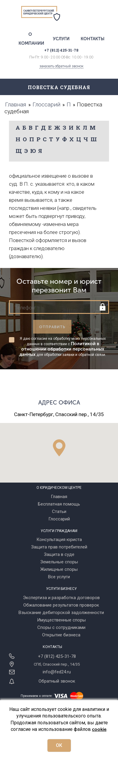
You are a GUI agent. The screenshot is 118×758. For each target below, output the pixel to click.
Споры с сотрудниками (61, 627)
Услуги (61, 38)
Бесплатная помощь (59, 504)
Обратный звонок (57, 681)
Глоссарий (59, 519)
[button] (59, 447)
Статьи (59, 511)
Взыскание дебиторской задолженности (61, 612)
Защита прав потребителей (59, 547)
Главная (59, 496)
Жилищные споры (59, 569)
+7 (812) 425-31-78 (57, 656)
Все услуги (59, 576)
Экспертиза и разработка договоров (61, 597)
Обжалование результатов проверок (61, 605)
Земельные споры (59, 562)
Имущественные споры (61, 620)
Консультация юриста (59, 539)
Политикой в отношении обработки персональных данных (61, 349)
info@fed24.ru (57, 672)
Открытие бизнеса (61, 635)
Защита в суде (59, 554)
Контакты (93, 38)
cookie (99, 729)
